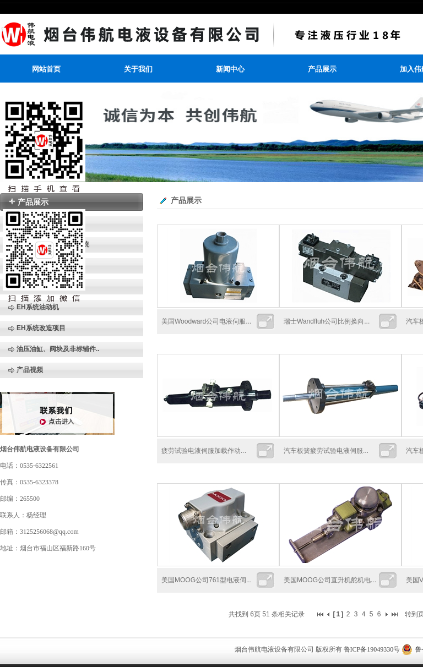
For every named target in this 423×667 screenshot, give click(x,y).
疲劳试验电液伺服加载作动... (203, 451)
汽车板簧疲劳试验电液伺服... (326, 451)
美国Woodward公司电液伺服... (206, 321)
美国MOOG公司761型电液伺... (206, 580)
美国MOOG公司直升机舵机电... (330, 580)
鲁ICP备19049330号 (372, 649)
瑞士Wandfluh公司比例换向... (327, 321)
